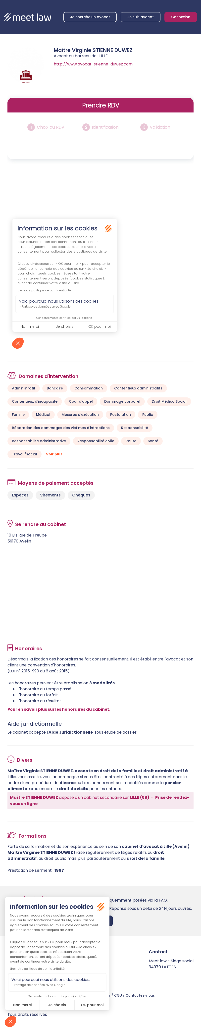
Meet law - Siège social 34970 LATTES (171, 964)
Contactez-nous (140, 995)
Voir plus (54, 454)
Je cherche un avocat (90, 16)
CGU (118, 995)
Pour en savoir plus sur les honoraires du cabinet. (58, 709)
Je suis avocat (140, 16)
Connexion (180, 16)
